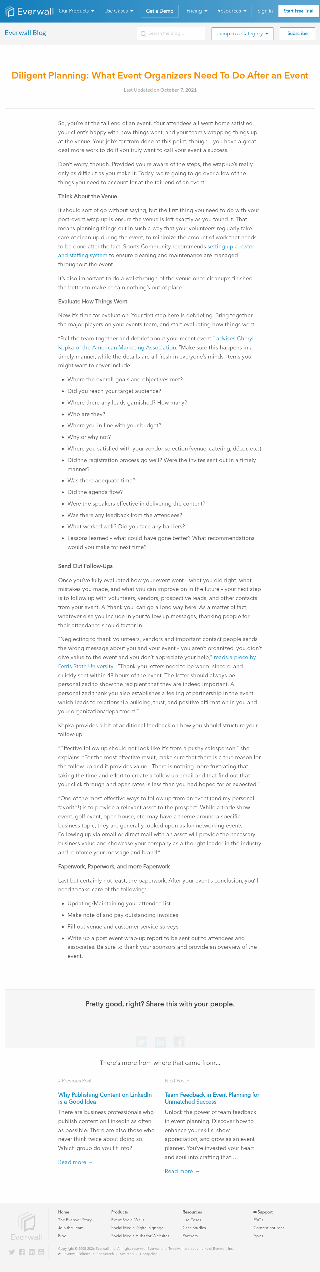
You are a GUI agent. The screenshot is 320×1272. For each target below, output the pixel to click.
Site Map (127, 1254)
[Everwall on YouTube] (41, 1252)
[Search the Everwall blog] (171, 33)
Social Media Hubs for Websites (140, 1236)
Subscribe (298, 33)
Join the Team (70, 1228)
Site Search (105, 1254)
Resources (192, 1212)
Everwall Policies (77, 1254)
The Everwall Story (75, 1220)
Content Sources (268, 1228)
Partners (190, 1236)
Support (262, 1212)
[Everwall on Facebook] (22, 1252)
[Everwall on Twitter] (12, 1252)
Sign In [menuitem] (265, 11)
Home (63, 1212)
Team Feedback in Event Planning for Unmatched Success (212, 1098)
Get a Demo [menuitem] (159, 11)
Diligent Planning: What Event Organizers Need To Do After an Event (160, 75)
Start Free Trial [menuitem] (298, 11)
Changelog (149, 1254)
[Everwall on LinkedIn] (32, 1252)
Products (119, 1212)
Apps (258, 1236)
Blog (62, 1236)
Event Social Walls (127, 1220)
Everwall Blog (25, 32)
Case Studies (194, 1228)
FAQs (258, 1220)
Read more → (75, 1162)
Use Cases (191, 1220)
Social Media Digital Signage (137, 1228)
